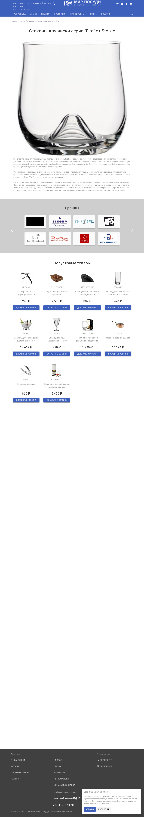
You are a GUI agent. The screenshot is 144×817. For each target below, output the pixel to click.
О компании (60, 14)
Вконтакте (104, 760)
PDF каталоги (61, 779)
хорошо (90, 809)
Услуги (93, 14)
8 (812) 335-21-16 (21, 3)
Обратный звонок (43, 3)
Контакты (59, 772)
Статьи (57, 766)
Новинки (45, 14)
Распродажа (19, 14)
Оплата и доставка (64, 785)
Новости (105, 14)
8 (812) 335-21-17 (21, 6)
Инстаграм (104, 766)
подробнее (103, 809)
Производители (78, 14)
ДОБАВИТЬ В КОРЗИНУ (26, 308)
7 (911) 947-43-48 (21, 9)
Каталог (33, 14)
